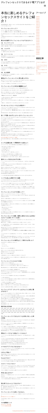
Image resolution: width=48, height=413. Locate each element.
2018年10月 (38, 49)
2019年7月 (38, 35)
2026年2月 (38, 19)
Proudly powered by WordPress (18, 410)
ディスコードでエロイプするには (41, 65)
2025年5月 (38, 32)
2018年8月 (38, 52)
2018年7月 (38, 54)
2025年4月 (38, 33)
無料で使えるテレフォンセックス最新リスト (8, 396)
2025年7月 (38, 30)
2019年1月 (38, 44)
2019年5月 (38, 38)
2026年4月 (38, 16)
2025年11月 (38, 24)
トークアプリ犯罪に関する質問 (6, 405)
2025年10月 (38, 26)
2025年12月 (38, 22)
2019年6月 (38, 36)
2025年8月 (38, 29)
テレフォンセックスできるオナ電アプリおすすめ (23, 2)
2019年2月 (38, 43)
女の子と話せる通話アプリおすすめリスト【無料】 (9, 137)
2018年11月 (38, 47)
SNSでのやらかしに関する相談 (6, 404)
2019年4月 (38, 40)
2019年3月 (38, 41)
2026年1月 (38, 21)
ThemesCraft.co (32, 410)
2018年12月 (38, 46)
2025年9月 (38, 27)
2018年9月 (38, 50)
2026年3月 (38, 18)
